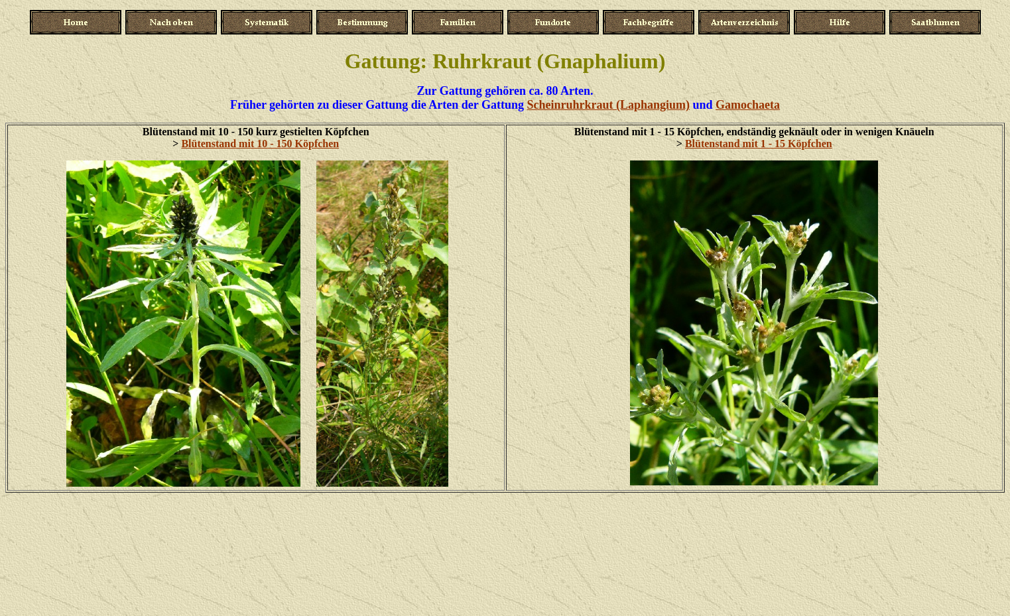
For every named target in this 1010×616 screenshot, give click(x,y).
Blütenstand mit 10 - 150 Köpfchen (260, 143)
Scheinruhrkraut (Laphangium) (608, 104)
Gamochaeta (748, 104)
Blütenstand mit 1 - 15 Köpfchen (758, 143)
